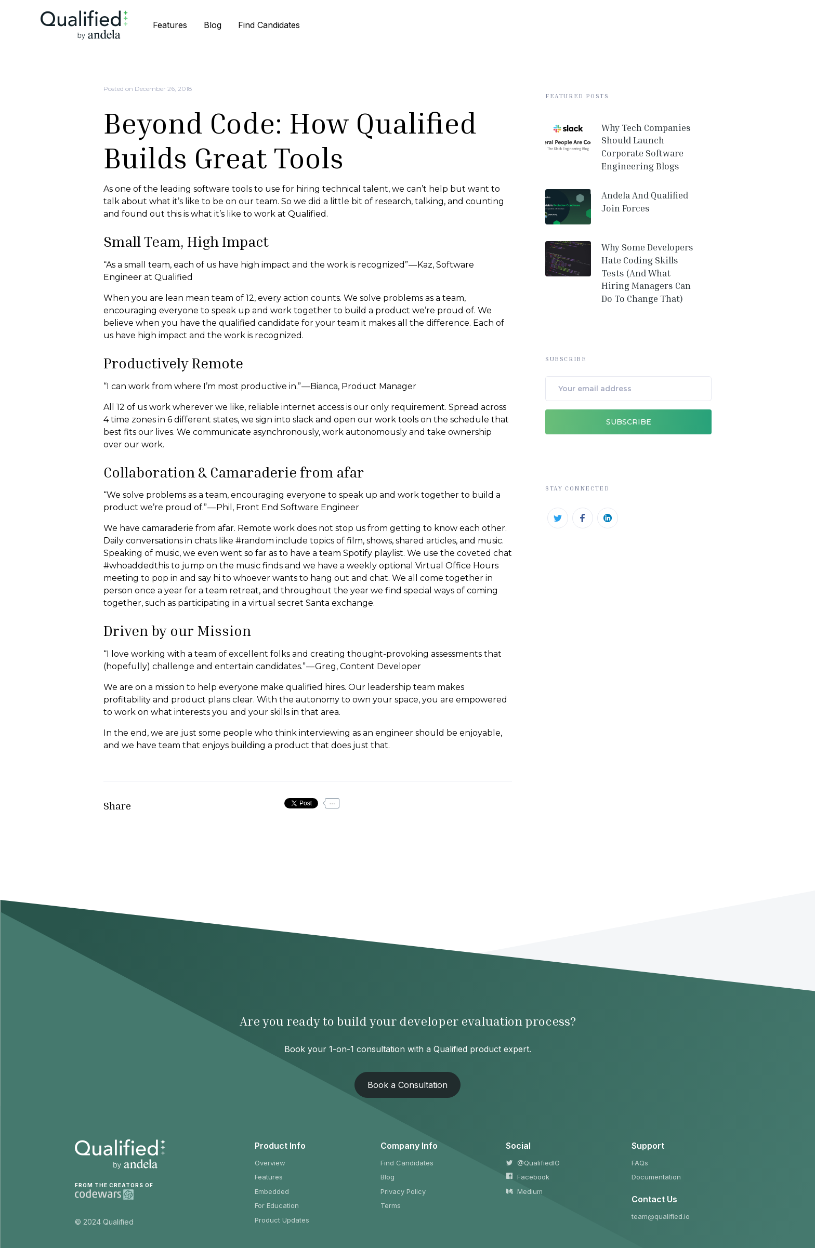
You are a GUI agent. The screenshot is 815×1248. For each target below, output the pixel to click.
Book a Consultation (407, 1085)
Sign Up (690, 25)
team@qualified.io (661, 1216)
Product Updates (282, 1220)
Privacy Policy (403, 1191)
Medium (524, 1191)
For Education (277, 1205)
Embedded (272, 1191)
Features (269, 1177)
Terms (390, 1205)
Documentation (656, 1177)
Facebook (527, 1176)
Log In (751, 25)
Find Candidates (406, 1163)
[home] (84, 24)
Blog (387, 1177)
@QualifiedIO (533, 1163)
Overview (270, 1163)
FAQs (640, 1163)
